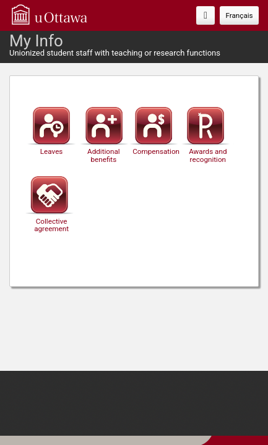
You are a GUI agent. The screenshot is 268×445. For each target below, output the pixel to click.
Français (239, 15)
